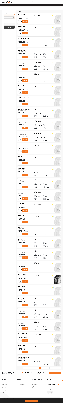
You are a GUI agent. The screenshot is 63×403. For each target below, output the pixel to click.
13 (31, 368)
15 (37, 368)
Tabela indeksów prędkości (21, 384)
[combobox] (9, 17)
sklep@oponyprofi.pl (28, 372)
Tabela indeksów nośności (21, 386)
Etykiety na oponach (20, 387)
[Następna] (59, 368)
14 (34, 368)
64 (56, 368)
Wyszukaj (9, 27)
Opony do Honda (4, 393)
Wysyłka (33, 386)
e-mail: (51, 384)
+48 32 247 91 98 (40, 372)
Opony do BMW (4, 384)
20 (50, 368)
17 (42, 368)
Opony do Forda (4, 386)
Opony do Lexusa (5, 387)
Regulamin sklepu (34, 384)
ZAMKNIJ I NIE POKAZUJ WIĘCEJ (31, 400)
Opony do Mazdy (4, 389)
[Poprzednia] (24, 368)
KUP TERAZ (25, 21)
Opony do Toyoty (5, 392)
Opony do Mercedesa (5, 390)
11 (26, 368)
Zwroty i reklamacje (35, 387)
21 (53, 368)
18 (45, 368)
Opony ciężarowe (11, 5)
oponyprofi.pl (4, 5)
